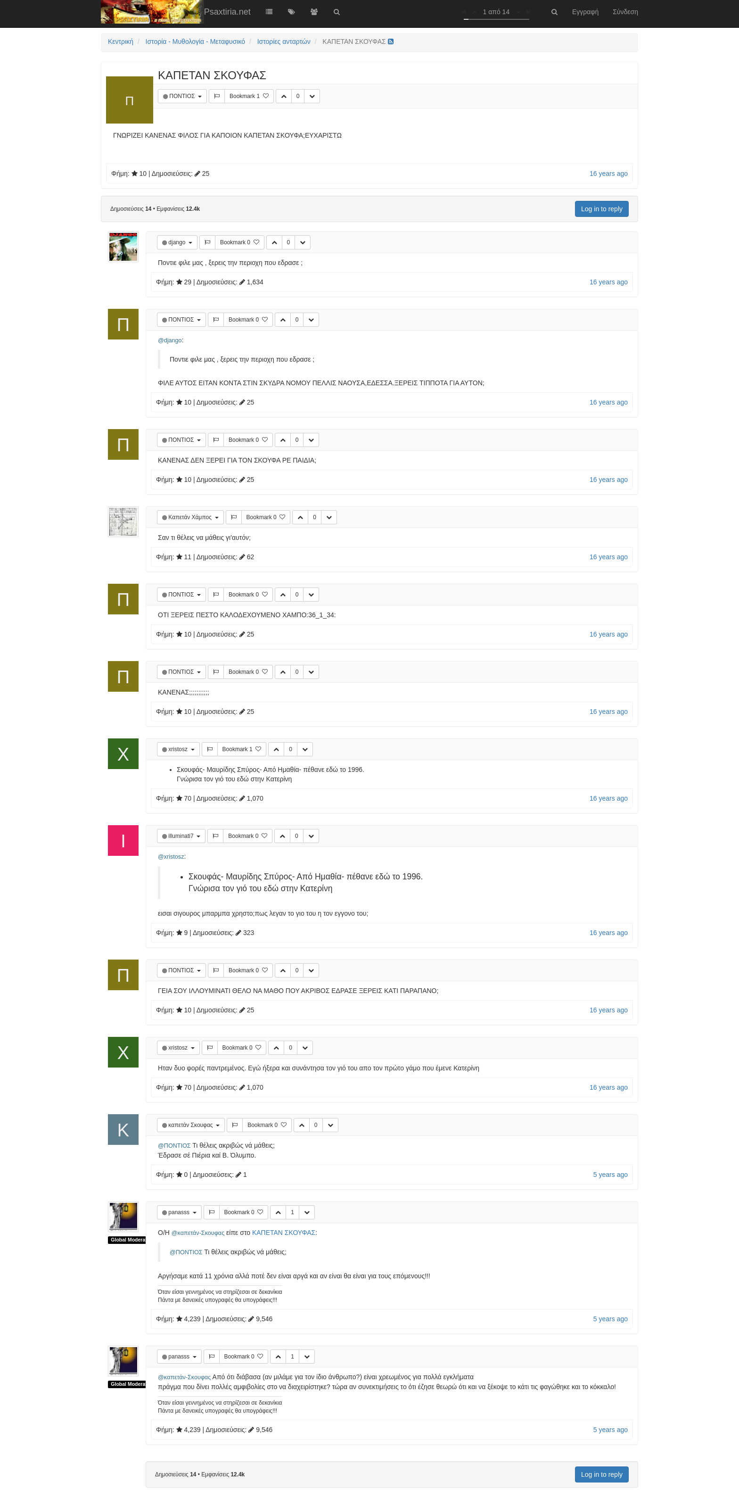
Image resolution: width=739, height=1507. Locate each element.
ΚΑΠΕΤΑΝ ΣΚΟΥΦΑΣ (283, 1232)
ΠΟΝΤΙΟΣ (182, 96)
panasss (179, 1212)
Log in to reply (602, 209)
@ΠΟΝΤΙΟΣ (174, 1146)
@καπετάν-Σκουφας (198, 1233)
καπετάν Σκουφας (191, 1125)
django (177, 242)
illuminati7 (181, 836)
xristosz (178, 749)
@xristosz (171, 856)
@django (170, 340)
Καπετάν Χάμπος (190, 517)
